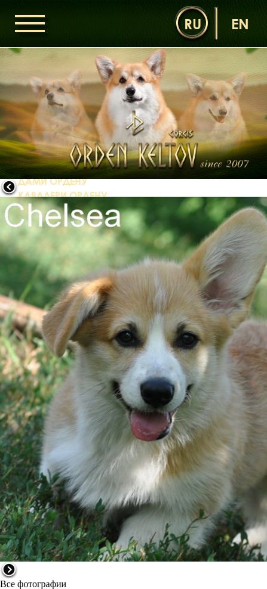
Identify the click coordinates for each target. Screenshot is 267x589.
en (240, 23)
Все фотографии (33, 584)
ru (192, 23)
